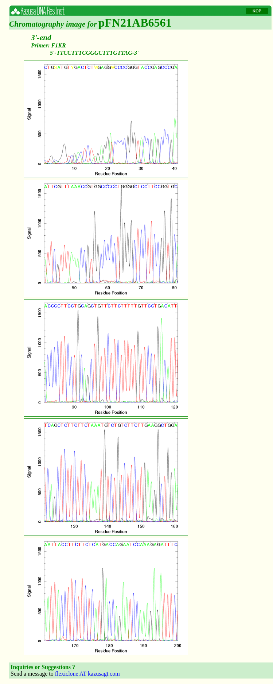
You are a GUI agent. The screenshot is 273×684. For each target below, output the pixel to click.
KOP (257, 11)
